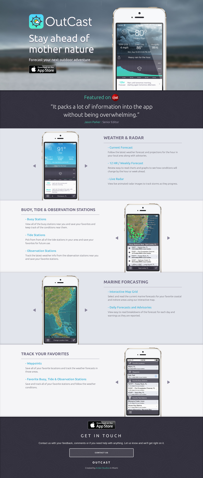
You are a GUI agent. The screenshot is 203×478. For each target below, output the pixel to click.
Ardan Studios (102, 468)
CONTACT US (101, 453)
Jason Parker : (101, 122)
